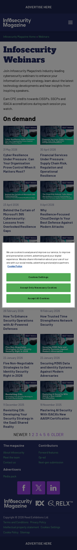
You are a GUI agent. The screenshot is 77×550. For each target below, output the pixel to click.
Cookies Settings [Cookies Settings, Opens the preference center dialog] (38, 277)
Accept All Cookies (38, 298)
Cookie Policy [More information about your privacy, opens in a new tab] (14, 266)
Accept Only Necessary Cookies (38, 287)
